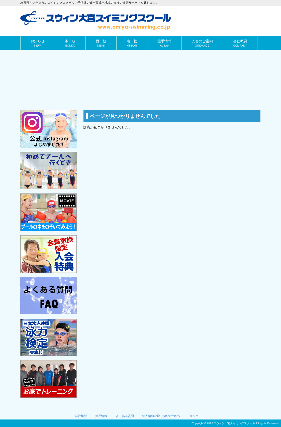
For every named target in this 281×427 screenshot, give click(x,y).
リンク (194, 416)
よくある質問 (125, 416)
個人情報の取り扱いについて (161, 416)
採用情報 (101, 416)
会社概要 (81, 416)
